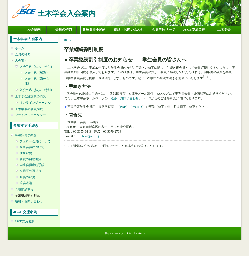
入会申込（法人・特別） (37, 90)
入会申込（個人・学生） (37, 66)
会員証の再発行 (30, 171)
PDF (123, 107)
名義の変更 (27, 177)
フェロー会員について (35, 141)
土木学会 (224, 29)
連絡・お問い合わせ (129, 29)
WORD (137, 107)
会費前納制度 (24, 189)
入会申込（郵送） (37, 73)
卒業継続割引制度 (27, 195)
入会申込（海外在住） (37, 81)
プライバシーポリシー (30, 115)
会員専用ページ (163, 29)
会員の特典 (63, 29)
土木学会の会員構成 (29, 109)
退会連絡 (26, 183)
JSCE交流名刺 (194, 29)
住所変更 (26, 153)
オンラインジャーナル (35, 102)
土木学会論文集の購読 (30, 96)
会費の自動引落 (30, 159)
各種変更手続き (94, 29)
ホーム (19, 48)
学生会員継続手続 (32, 165)
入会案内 (34, 29)
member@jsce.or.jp (88, 136)
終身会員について (32, 147)
